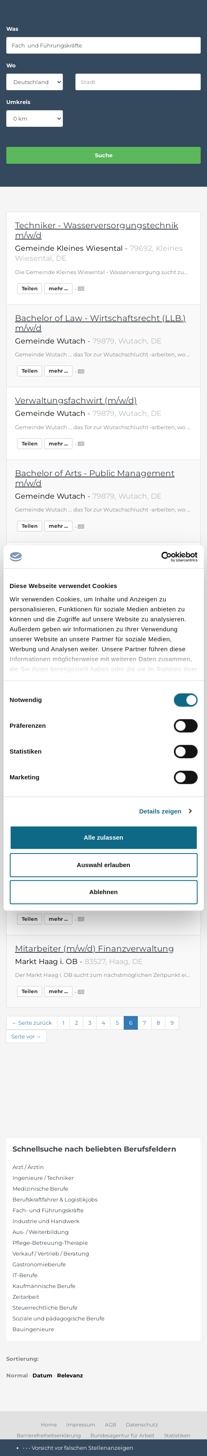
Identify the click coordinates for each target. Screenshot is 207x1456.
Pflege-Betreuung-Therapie (50, 1242)
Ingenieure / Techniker (43, 1177)
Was (12, 28)
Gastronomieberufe (39, 1264)
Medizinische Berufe (40, 1188)
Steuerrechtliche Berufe (44, 1307)
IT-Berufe (24, 1275)
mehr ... (58, 288)
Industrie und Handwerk (46, 1221)
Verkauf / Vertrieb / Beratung (50, 1253)
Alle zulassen (103, 837)
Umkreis (18, 102)
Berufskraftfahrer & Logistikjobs (54, 1199)
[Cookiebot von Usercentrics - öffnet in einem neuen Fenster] (161, 556)
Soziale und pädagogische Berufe (58, 1318)
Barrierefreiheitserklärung (49, 1435)
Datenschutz (142, 1424)
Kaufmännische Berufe (43, 1286)
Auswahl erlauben (103, 864)
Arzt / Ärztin (28, 1167)
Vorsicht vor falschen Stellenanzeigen (82, 1447)
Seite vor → (26, 1036)
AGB (110, 1424)
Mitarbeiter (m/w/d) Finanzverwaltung (94, 949)
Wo (11, 65)
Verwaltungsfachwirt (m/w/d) (76, 400)
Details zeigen (160, 811)
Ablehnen (103, 891)
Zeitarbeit (25, 1296)
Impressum (80, 1424)
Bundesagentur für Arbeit (122, 1435)
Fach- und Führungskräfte (48, 1210)
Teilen (29, 288)
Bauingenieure (33, 1329)
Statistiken (177, 1435)
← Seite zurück (32, 1022)
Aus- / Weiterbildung (40, 1232)
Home (49, 1424)
